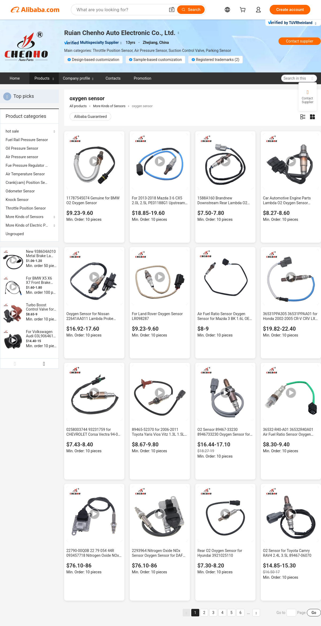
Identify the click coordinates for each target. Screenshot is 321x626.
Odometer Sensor (20, 191)
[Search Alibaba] (120, 10)
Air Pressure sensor (22, 157)
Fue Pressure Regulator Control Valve (29, 165)
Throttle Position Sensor (26, 208)
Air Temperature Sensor (25, 174)
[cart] (244, 10)
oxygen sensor (142, 106)
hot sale (12, 131)
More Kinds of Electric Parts (29, 225)
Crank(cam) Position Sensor (29, 182)
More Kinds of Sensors (24, 217)
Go (314, 612)
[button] (172, 9)
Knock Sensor (17, 200)
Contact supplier (299, 41)
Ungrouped (15, 234)
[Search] (191, 9)
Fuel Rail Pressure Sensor (27, 140)
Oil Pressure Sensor (22, 148)
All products (78, 106)
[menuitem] (29, 140)
